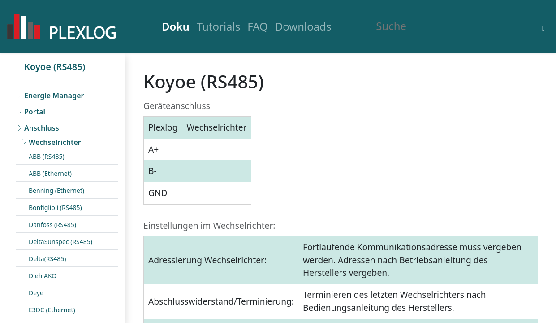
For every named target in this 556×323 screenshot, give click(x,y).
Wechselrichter (55, 142)
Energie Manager (54, 95)
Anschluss (41, 128)
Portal (34, 112)
